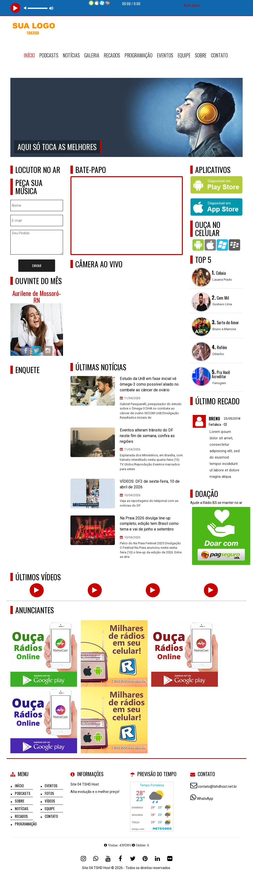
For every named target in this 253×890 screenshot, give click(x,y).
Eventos (165, 55)
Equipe (184, 55)
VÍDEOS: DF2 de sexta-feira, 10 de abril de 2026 (150, 484)
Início (29, 55)
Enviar (36, 265)
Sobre (201, 55)
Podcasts (48, 55)
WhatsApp (205, 799)
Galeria (91, 55)
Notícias (71, 55)
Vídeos (50, 801)
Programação (138, 55)
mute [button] (26, 8)
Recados (112, 55)
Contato (219, 55)
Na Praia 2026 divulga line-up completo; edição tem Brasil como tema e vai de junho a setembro (149, 524)
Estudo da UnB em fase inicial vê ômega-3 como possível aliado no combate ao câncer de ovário (149, 384)
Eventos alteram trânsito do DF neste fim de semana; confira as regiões (147, 436)
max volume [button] (51, 8)
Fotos (49, 793)
